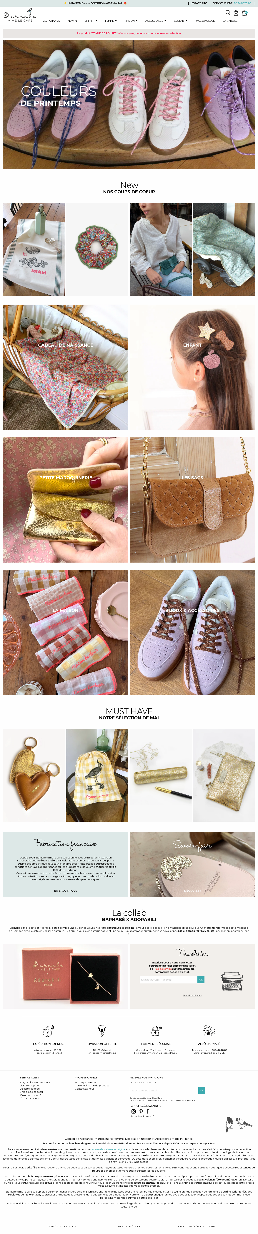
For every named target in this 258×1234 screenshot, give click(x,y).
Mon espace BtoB (85, 1082)
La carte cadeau (30, 1088)
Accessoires (154, 20)
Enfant (89, 20)
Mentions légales (192, 995)
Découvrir (192, 890)
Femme (109, 20)
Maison (130, 20)
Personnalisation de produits (92, 1085)
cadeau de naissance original (107, 1149)
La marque (230, 20)
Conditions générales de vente (196, 1226)
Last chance (51, 20)
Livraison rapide (29, 1085)
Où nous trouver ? (30, 1095)
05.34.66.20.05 (242, 3)
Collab (179, 20)
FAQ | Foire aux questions (35, 1082)
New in (72, 20)
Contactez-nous (29, 1098)
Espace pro (199, 3)
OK (201, 979)
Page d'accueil (205, 20)
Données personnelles (61, 1226)
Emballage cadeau (31, 1091)
